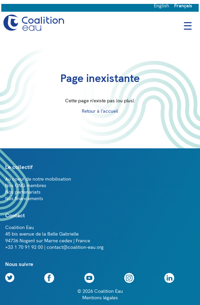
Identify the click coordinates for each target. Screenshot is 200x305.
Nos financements (24, 198)
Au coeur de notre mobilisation (38, 179)
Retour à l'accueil (100, 111)
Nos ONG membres (25, 185)
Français (183, 6)
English (161, 6)
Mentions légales (100, 298)
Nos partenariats (23, 192)
